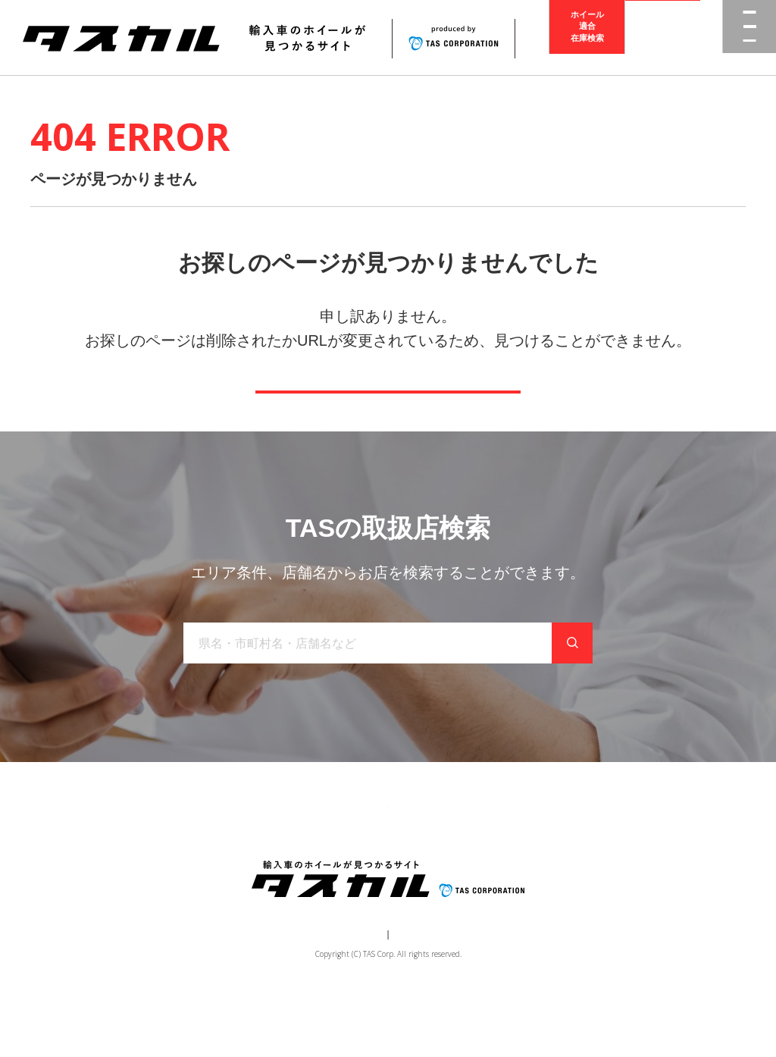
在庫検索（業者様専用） (610, 858)
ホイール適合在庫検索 (587, 37)
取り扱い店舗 (351, 858)
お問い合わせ (502, 858)
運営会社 (342, 993)
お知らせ (426, 858)
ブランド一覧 (264, 858)
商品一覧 (188, 858)
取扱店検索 (663, 37)
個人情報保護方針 (415, 993)
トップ (129, 858)
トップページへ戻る (388, 413)
